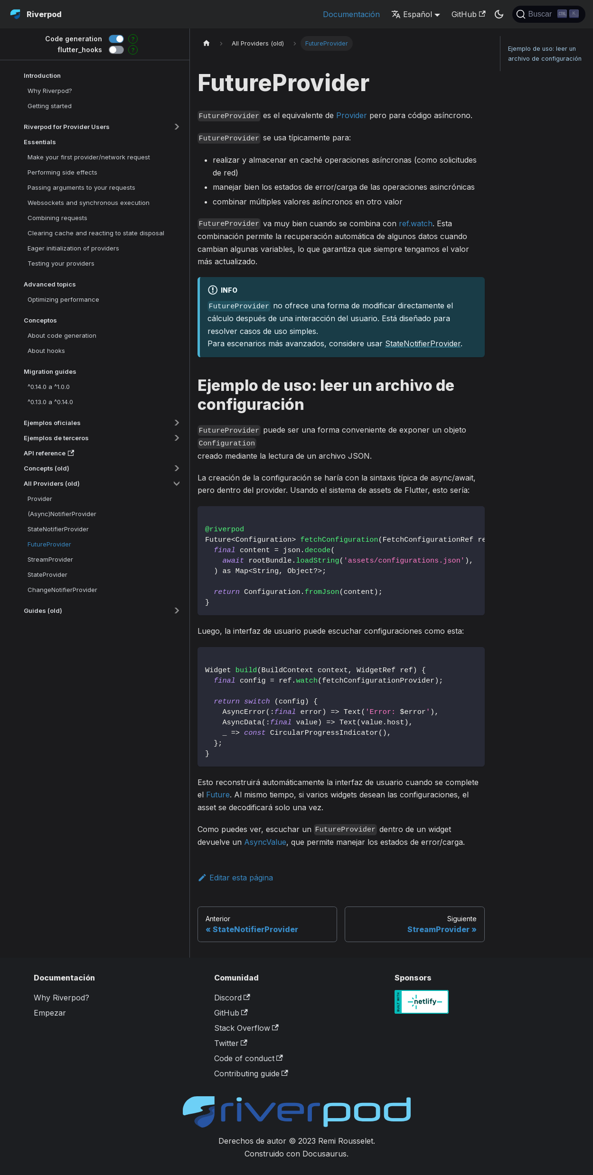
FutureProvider (49, 544)
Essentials (40, 142)
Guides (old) (43, 610)
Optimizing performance (63, 299)
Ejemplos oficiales (52, 422)
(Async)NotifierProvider (62, 514)
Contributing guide (251, 1073)
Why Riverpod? (50, 90)
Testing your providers (61, 263)
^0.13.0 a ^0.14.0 (50, 402)
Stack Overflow (246, 1028)
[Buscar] (548, 14)
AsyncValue (265, 842)
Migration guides (50, 371)
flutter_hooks (79, 50)
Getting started (50, 106)
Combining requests (57, 218)
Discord (232, 997)
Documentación (351, 14)
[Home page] (207, 43)
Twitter (230, 1043)
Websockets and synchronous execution (89, 202)
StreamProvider (50, 559)
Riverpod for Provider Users (67, 126)
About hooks (46, 350)
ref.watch (416, 223)
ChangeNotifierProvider (62, 589)
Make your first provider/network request (89, 157)
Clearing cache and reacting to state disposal (96, 233)
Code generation (73, 39)
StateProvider (47, 574)
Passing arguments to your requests (81, 187)
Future (218, 794)
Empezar (50, 1013)
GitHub (468, 14)
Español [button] (411, 14)
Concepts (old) (46, 468)
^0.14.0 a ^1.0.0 (49, 386)
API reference (49, 453)
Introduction (42, 75)
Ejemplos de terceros (56, 438)
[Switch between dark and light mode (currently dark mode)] (499, 14)
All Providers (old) (52, 483)
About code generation (62, 335)
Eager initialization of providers (73, 248)
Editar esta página (235, 877)
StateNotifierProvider (58, 529)
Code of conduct (248, 1058)
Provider (40, 498)
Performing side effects (62, 172)
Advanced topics (50, 284)
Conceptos (40, 320)
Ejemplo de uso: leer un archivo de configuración (545, 53)
